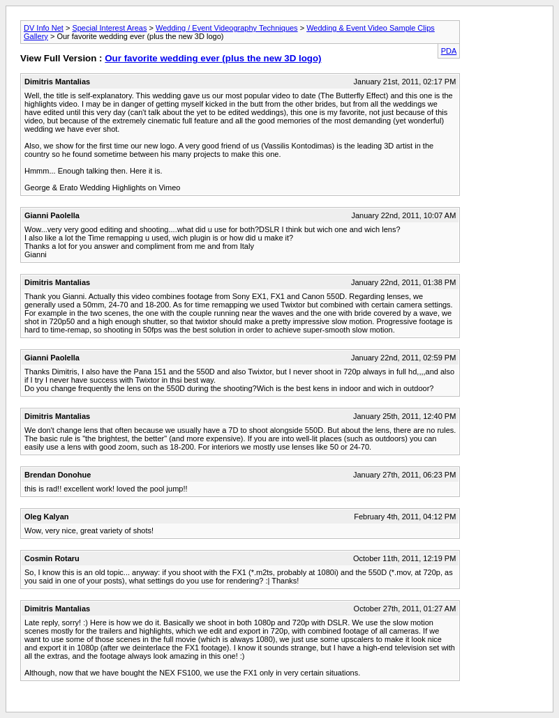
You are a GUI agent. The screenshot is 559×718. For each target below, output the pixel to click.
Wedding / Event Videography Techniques (227, 28)
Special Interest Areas (109, 28)
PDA (449, 51)
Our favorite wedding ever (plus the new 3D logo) (213, 58)
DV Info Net (44, 28)
